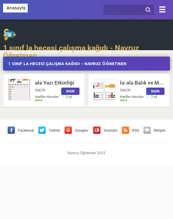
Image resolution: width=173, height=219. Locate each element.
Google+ (77, 130)
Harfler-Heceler (47, 97)
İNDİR (70, 91)
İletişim (154, 130)
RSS (130, 130)
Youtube (105, 130)
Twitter (49, 130)
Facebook (21, 130)
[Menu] (162, 9)
